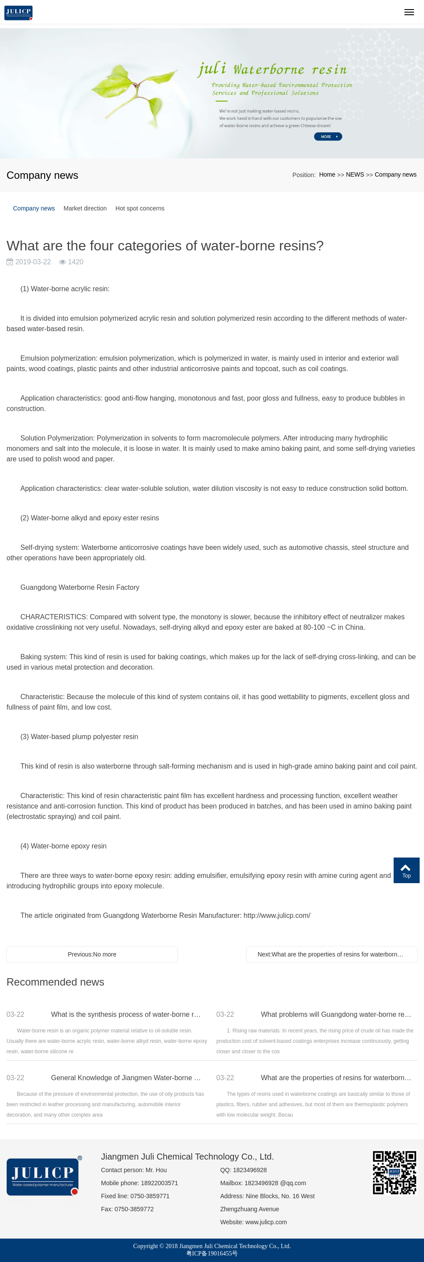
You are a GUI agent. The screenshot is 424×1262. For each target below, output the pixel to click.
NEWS (355, 174)
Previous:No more (92, 954)
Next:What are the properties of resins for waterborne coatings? (334, 954)
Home (327, 174)
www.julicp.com (266, 1222)
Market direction (85, 208)
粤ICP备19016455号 (212, 1253)
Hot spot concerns (139, 208)
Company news (396, 174)
